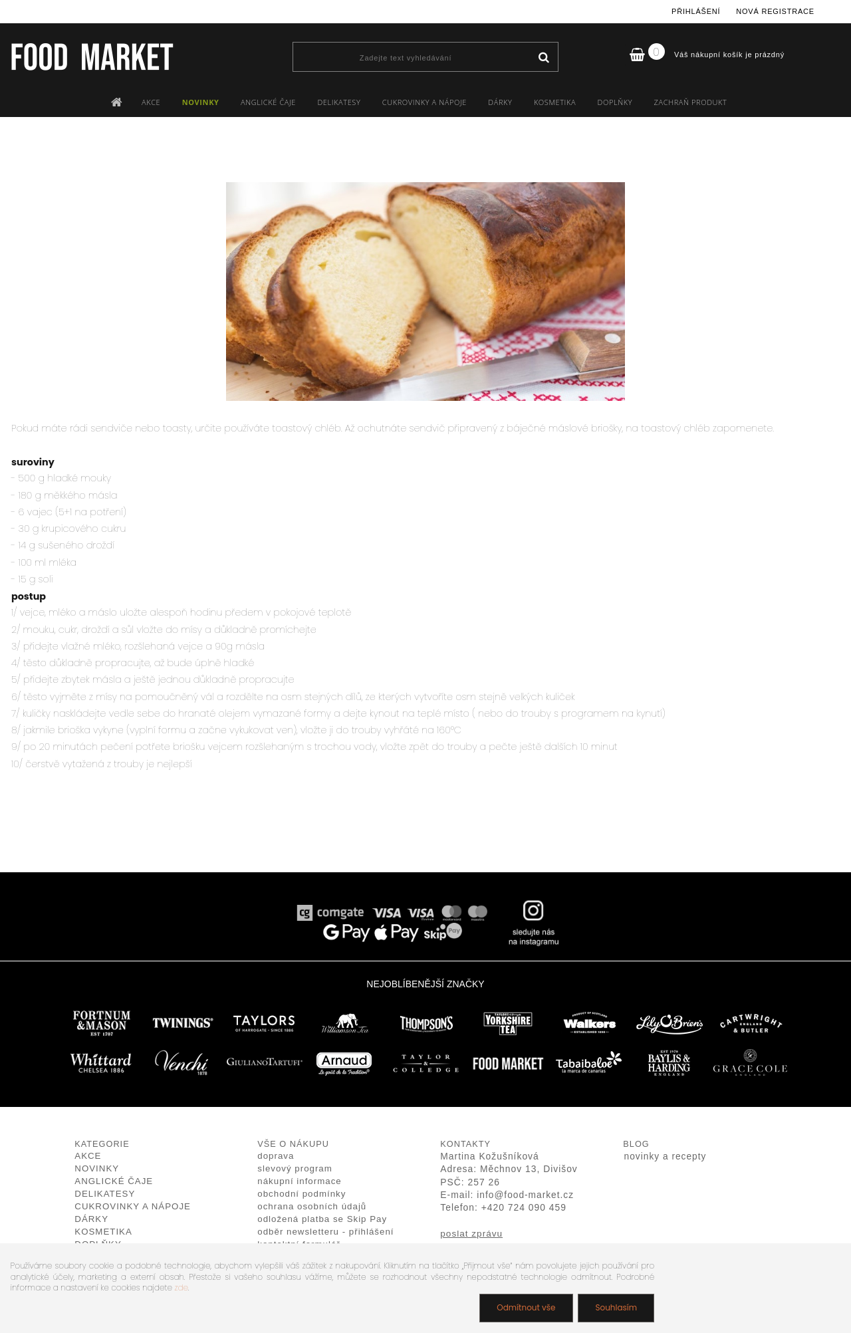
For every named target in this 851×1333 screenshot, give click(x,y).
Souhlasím (616, 1307)
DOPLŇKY (615, 102)
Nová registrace (775, 11)
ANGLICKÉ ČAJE (268, 102)
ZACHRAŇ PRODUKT (690, 102)
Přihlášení (695, 11)
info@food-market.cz (525, 1195)
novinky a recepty (665, 1156)
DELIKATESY (338, 102)
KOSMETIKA (555, 102)
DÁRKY (500, 102)
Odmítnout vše (526, 1307)
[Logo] (91, 56)
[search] (543, 57)
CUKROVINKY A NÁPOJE (424, 102)
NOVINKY (200, 102)
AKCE (151, 102)
